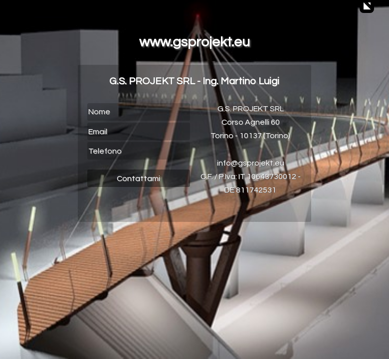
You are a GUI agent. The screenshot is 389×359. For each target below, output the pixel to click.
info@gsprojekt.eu (250, 163)
